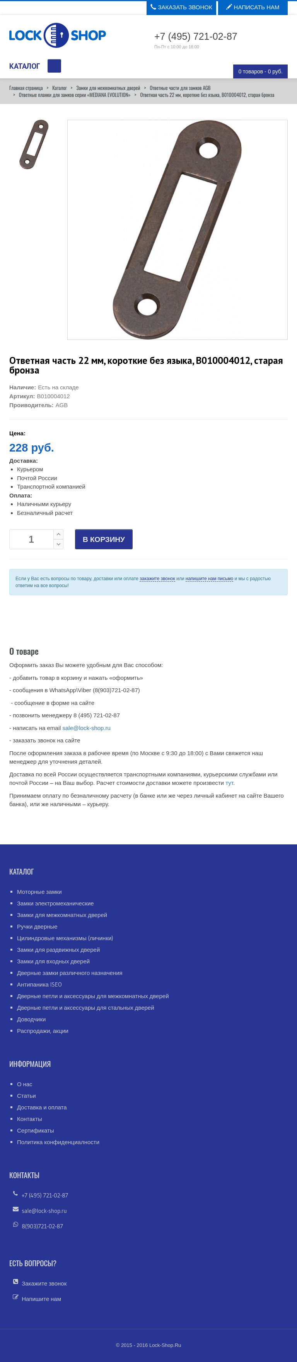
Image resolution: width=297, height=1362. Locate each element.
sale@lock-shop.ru (86, 728)
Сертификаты (35, 1130)
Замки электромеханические (55, 903)
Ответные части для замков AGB (180, 88)
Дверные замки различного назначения (70, 972)
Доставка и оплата (42, 1107)
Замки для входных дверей (53, 961)
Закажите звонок (44, 1283)
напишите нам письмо (209, 578)
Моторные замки (39, 891)
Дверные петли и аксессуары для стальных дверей (85, 1007)
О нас (24, 1084)
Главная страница (26, 88)
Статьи (26, 1095)
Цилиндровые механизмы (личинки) (65, 938)
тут (229, 782)
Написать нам (252, 7)
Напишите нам (41, 1299)
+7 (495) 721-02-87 (45, 1195)
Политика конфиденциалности (58, 1142)
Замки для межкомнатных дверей (108, 88)
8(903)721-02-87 (42, 1226)
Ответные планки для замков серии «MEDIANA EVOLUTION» (75, 94)
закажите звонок (157, 578)
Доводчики (31, 1019)
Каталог (59, 88)
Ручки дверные (37, 926)
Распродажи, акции (42, 1030)
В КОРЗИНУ (104, 539)
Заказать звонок (181, 7)
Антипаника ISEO (39, 984)
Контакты (29, 1119)
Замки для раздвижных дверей (58, 949)
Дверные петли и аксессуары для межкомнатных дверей (93, 996)
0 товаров (260, 71)
